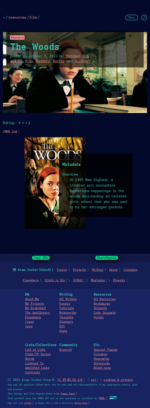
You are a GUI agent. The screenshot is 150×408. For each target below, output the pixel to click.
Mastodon (98, 280)
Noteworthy (67, 313)
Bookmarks (102, 304)
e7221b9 (27, 403)
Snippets (100, 308)
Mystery (43, 61)
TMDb (101, 398)
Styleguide (102, 363)
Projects (79, 270)
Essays (64, 304)
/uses (29, 322)
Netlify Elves (81, 403)
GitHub (78, 280)
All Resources (105, 299)
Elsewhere (31, 280)
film (33, 17)
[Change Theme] (144, 17)
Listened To (34, 363)
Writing (97, 270)
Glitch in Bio (55, 280)
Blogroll (65, 350)
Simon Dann (68, 393)
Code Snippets (105, 313)
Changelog (101, 359)
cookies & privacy (118, 380)
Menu (132, 17)
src (93, 380)
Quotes (99, 317)
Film (29, 61)
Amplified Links (37, 368)
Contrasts (32, 372)
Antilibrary (37, 313)
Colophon (130, 270)
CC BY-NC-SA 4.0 (69, 380)
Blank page (102, 368)
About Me (32, 299)
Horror (59, 61)
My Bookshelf (35, 308)
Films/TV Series (38, 354)
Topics (62, 270)
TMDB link (10, 131)
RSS (62, 326)
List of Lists (35, 350)
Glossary (66, 322)
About (113, 270)
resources (17, 17)
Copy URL (40, 258)
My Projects (34, 304)
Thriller (82, 61)
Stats (63, 331)
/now (29, 326)
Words (29, 359)
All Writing (67, 299)
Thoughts (66, 317)
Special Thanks (106, 350)
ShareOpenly (107, 258)
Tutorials (66, 308)
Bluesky (119, 280)
